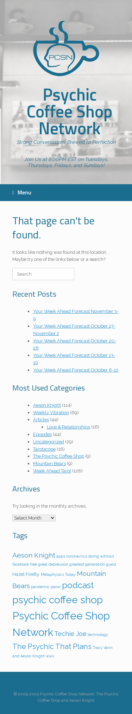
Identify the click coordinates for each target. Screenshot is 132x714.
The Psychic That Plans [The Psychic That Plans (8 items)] (52, 646)
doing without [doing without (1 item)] (101, 556)
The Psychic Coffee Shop (58, 456)
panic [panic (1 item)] (56, 587)
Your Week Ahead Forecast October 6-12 (75, 370)
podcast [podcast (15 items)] (78, 585)
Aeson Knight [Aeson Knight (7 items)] (33, 555)
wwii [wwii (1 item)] (50, 656)
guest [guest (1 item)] (111, 564)
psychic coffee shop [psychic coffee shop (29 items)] (57, 600)
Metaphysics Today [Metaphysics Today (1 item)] (58, 574)
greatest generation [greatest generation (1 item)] (87, 564)
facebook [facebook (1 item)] (20, 564)
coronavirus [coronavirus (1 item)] (76, 556)
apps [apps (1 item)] (60, 556)
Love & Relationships (68, 427)
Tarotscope (44, 449)
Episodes (42, 434)
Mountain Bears (49, 463)
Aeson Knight (47, 405)
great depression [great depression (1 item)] (53, 564)
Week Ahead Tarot (52, 471)
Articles (41, 419)
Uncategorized (48, 441)
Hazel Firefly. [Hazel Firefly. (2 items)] (26, 574)
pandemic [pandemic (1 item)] (40, 587)
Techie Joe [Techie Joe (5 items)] (70, 633)
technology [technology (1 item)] (98, 634)
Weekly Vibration (51, 412)
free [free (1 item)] (33, 564)
